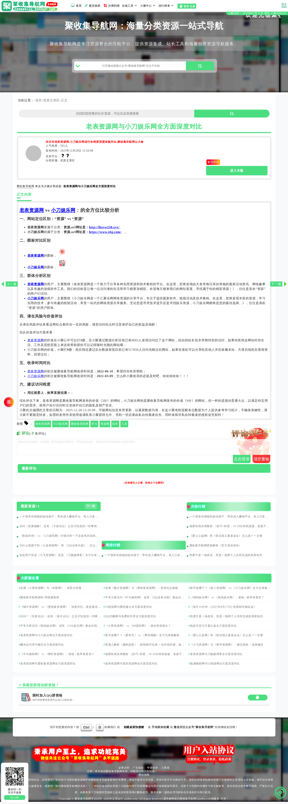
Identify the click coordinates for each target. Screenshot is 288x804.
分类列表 (111, 5)
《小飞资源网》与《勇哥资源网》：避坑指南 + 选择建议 (227, 646)
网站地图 (143, 776)
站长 (115, 426)
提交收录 (92, 5)
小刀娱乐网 (63, 212)
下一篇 (276, 284)
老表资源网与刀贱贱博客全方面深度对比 (216, 656)
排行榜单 (167, 5)
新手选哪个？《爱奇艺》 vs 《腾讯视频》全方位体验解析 (142, 637)
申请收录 (152, 769)
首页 (76, 5)
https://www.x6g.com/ (105, 234)
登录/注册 (186, 6)
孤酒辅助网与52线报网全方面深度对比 (215, 665)
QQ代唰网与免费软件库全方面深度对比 (130, 618)
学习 (94, 426)
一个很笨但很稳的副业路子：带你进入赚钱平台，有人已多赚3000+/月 (60, 518)
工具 (124, 426)
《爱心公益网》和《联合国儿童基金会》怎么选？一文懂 (226, 538)
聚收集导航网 (79, 426)
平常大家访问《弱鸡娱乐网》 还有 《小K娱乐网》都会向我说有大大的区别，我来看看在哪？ (58, 629)
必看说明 (123, 769)
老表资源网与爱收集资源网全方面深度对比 (48, 665)
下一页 (90, 508)
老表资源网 (32, 212)
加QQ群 (14, 797)
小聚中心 (148, 5)
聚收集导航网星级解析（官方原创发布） (216, 547)
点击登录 (242, 461)
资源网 (104, 426)
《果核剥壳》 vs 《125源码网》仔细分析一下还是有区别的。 (59, 538)
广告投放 (138, 769)
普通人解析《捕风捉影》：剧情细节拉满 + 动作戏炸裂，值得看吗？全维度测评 (142, 648)
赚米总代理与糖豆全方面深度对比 (42, 646)
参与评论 (213, 164)
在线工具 (130, 5)
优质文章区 (51, 102)
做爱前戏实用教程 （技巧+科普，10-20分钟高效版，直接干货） (230, 528)
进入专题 (236, 172)
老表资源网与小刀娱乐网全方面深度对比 (46, 637)
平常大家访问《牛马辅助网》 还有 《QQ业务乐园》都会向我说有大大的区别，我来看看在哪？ (142, 601)
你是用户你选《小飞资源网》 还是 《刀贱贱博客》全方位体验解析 (60, 557)
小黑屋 (165, 769)
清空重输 (261, 461)
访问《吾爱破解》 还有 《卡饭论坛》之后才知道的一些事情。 (60, 528)
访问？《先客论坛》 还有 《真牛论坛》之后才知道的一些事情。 (57, 620)
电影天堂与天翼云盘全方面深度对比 (213, 627)
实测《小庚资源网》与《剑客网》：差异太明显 (51, 590)
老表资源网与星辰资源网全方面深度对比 (131, 665)
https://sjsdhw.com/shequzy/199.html (179, 773)
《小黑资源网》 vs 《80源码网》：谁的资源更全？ (138, 627)
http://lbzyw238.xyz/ (104, 229)
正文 (64, 102)
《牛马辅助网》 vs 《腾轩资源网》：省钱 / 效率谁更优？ (57, 656)
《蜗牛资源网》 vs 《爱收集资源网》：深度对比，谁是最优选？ (57, 611)
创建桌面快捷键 (134, 729)
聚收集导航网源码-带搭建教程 (39, 599)
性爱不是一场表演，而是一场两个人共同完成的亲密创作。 (227, 557)
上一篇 (12, 284)
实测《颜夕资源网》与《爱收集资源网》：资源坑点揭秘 (141, 590)
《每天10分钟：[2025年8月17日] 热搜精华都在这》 (223, 609)
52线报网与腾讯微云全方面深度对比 (128, 609)
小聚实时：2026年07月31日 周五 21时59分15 (257, 13)
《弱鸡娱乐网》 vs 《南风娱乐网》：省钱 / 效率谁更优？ (227, 599)
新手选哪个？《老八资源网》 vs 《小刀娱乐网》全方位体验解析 (228, 592)
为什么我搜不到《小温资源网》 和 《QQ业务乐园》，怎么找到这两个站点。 (60, 547)
